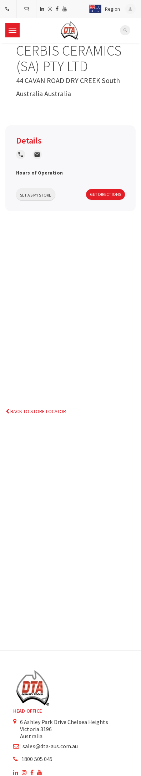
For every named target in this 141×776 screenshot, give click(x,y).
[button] (103, 9)
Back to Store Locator (36, 411)
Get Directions (105, 194)
